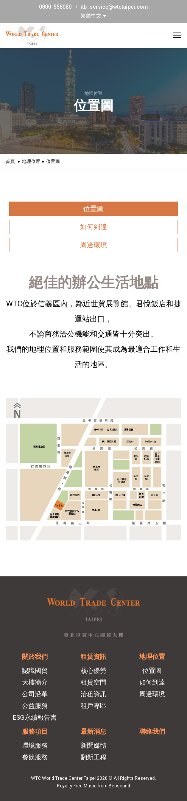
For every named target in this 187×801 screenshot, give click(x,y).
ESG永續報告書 (35, 717)
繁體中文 (92, 16)
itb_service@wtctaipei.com (114, 7)
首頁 (10, 161)
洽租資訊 (93, 694)
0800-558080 (55, 7)
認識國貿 (35, 670)
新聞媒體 (93, 745)
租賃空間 (93, 682)
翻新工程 (93, 757)
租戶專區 (93, 705)
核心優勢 (93, 670)
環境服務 (35, 745)
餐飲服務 (35, 757)
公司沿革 (35, 694)
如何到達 (93, 227)
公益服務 (35, 705)
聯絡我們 (152, 731)
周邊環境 (93, 245)
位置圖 (93, 209)
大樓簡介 (35, 682)
